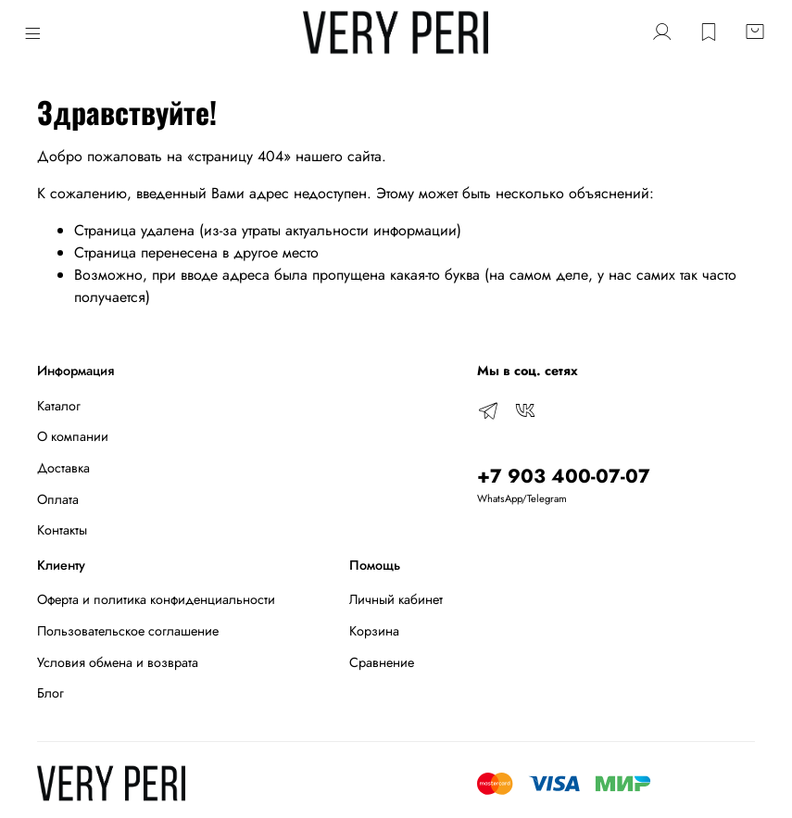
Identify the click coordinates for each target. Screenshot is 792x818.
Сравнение (381, 662)
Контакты (62, 530)
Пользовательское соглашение (128, 631)
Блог (50, 693)
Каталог (59, 405)
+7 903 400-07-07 (563, 476)
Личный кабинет (396, 599)
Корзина (374, 631)
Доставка (63, 468)
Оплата (58, 499)
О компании (72, 436)
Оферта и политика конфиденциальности (156, 599)
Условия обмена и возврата (117, 662)
